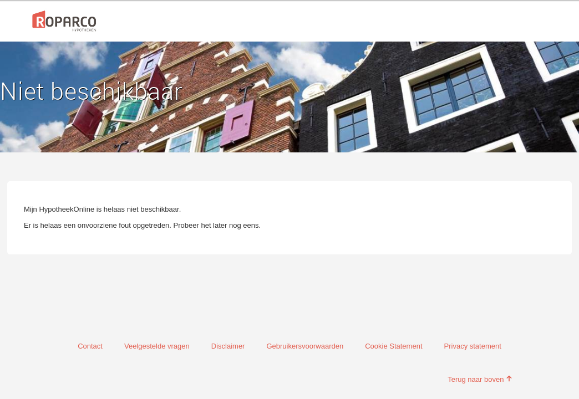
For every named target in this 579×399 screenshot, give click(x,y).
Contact (90, 346)
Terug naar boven (480, 379)
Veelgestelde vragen (157, 346)
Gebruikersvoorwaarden (304, 346)
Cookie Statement (393, 346)
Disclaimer (228, 346)
